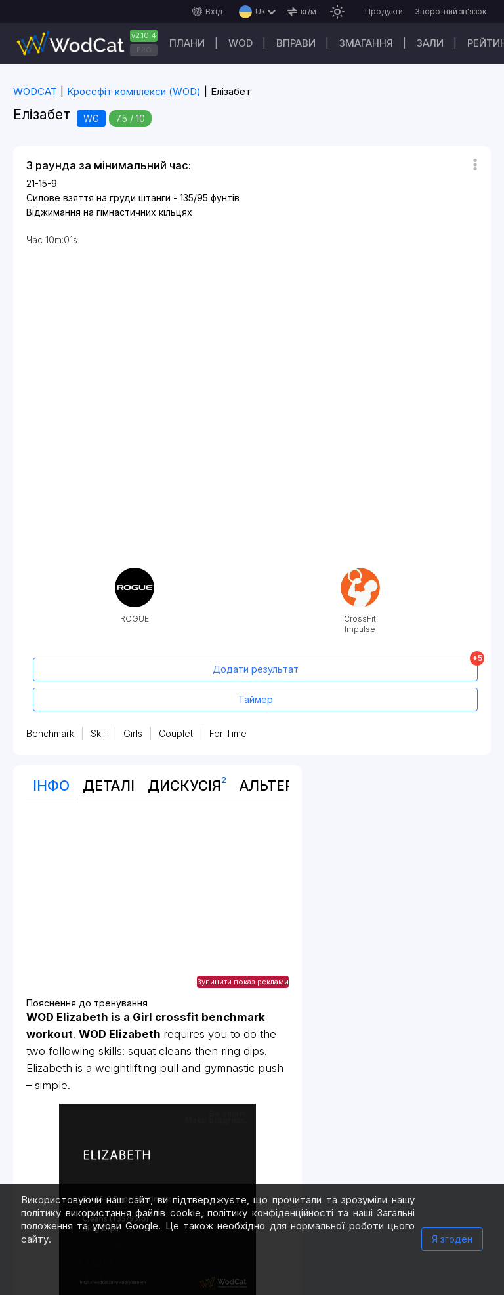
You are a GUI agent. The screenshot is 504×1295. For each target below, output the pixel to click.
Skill (99, 733)
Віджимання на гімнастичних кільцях (109, 212)
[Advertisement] (157, 906)
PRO (144, 49)
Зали (430, 43)
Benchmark (50, 733)
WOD (240, 43)
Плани (187, 43)
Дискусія (187, 783)
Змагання (366, 43)
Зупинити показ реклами (243, 981)
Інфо (51, 786)
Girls (132, 733)
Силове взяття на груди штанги (98, 197)
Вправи (296, 43)
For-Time (228, 733)
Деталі (109, 786)
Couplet (176, 733)
